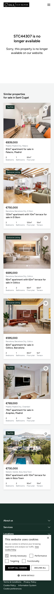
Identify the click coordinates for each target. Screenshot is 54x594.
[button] (27, 575)
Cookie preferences (12, 588)
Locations (8, 533)
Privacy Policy (30, 582)
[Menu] (49, 4)
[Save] (45, 107)
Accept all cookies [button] (17, 568)
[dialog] (27, 557)
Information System (27, 585)
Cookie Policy (9, 585)
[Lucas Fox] (16, 4)
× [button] (48, 538)
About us (8, 520)
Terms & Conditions (12, 582)
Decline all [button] (40, 568)
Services (8, 527)
